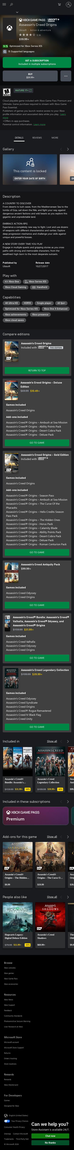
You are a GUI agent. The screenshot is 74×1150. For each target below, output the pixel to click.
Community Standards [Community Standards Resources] (13, 1016)
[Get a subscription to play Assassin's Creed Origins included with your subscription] (37, 62)
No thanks (50, 1142)
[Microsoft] (37, 3)
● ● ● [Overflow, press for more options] (66, 76)
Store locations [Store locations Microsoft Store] (10, 1064)
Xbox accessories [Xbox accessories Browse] (11, 984)
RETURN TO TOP (37, 370)
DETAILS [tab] (19, 137)
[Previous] (61, 149)
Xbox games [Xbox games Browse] (9, 973)
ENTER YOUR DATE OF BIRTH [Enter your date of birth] (30, 178)
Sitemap (7, 1134)
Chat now (50, 1136)
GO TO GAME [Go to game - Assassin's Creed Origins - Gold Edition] (37, 552)
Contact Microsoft (20, 1134)
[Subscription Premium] (36, 816)
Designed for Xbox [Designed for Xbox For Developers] (11, 1106)
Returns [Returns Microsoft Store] (7, 1053)
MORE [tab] (55, 137)
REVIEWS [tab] (37, 137)
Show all (52, 741)
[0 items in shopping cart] (60, 5)
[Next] (67, 149)
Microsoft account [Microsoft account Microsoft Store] (11, 1042)
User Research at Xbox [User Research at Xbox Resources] (13, 1026)
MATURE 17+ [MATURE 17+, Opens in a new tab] (23, 90)
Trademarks (9, 1139)
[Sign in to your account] (68, 5)
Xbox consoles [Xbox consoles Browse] (10, 968)
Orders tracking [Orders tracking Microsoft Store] (10, 1058)
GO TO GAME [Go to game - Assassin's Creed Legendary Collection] (37, 726)
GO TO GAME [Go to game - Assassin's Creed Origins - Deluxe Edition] (37, 442)
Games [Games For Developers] (7, 1100)
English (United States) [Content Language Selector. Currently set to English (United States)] (18, 1115)
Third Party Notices (24, 1139)
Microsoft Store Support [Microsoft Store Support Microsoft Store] (14, 1047)
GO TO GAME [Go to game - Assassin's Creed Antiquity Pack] (37, 605)
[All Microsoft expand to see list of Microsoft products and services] (4, 5)
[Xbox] (9, 12)
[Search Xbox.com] (12, 4)
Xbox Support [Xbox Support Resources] (9, 1005)
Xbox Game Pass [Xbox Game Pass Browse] (11, 978)
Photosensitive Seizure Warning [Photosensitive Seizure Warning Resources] (17, 1021)
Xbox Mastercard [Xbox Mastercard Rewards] (11, 1085)
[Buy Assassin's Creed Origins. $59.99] (30, 76)
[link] (18, 770)
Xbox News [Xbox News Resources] (8, 999)
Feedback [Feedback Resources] (8, 1010)
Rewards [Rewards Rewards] (7, 1079)
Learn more (39, 124)
